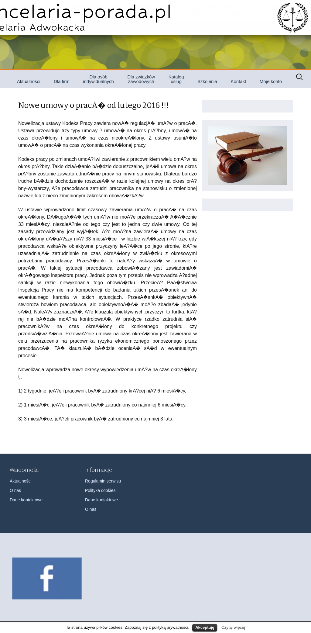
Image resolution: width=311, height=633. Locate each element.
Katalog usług (176, 79)
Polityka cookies (100, 490)
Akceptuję (204, 627)
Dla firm (62, 81)
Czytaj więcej (233, 627)
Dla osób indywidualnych (98, 79)
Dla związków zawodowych (141, 79)
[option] (47, 578)
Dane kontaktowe (26, 499)
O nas (15, 490)
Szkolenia (207, 81)
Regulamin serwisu (103, 481)
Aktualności (28, 81)
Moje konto (271, 81)
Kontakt (238, 81)
